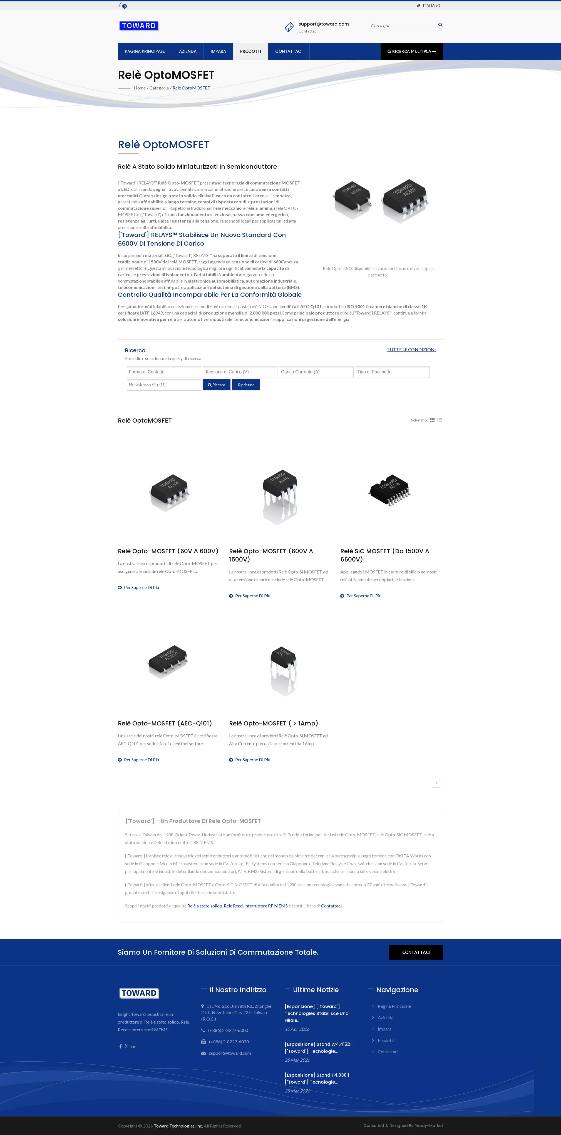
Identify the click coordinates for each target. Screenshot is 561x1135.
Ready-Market (428, 1125)
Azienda (188, 51)
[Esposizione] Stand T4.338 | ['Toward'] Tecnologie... (317, 1078)
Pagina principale (145, 51)
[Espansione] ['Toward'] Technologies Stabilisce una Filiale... (317, 1013)
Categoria (159, 87)
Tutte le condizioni (411, 349)
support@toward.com (324, 24)
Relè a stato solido (204, 905)
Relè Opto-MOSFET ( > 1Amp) (273, 723)
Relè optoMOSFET (191, 87)
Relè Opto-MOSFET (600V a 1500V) (271, 555)
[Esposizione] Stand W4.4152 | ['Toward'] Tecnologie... (319, 1047)
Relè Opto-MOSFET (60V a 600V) (168, 551)
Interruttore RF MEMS (266, 905)
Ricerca (216, 384)
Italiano (431, 5)
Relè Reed (233, 905)
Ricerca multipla (412, 51)
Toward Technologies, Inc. (178, 1125)
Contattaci (288, 51)
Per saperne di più (138, 587)
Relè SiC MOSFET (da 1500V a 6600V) (384, 555)
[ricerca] (439, 25)
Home (140, 87)
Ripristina (246, 384)
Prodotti (250, 51)
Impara (218, 51)
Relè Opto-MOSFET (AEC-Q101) (165, 723)
